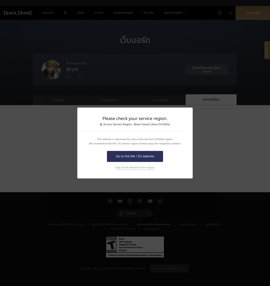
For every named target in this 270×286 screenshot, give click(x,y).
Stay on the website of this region (135, 167)
